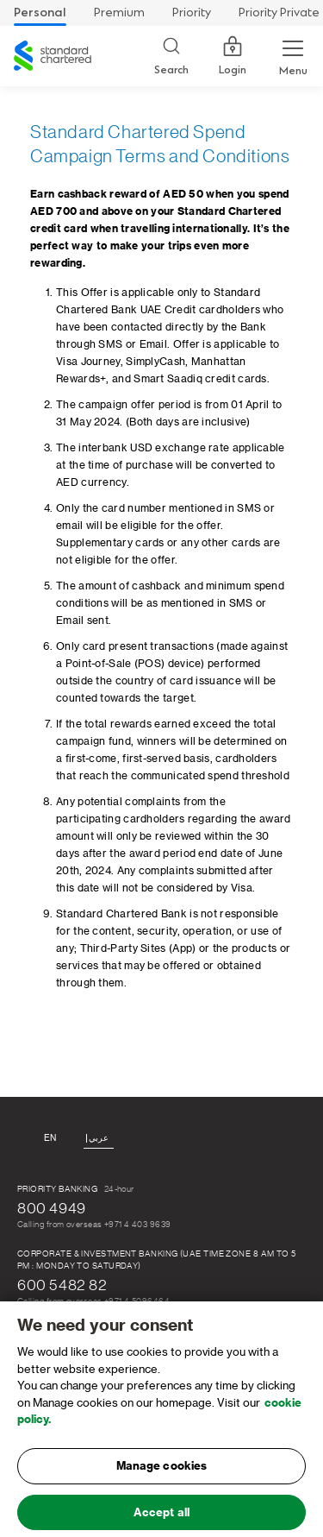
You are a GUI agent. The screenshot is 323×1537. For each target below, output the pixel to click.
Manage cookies (162, 1471)
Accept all (161, 1517)
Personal (40, 12)
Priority (191, 12)
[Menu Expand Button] (293, 56)
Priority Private (279, 12)
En (50, 1138)
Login (232, 56)
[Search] (171, 56)
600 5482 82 (62, 1285)
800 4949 (51, 1208)
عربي (99, 1138)
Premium (119, 12)
